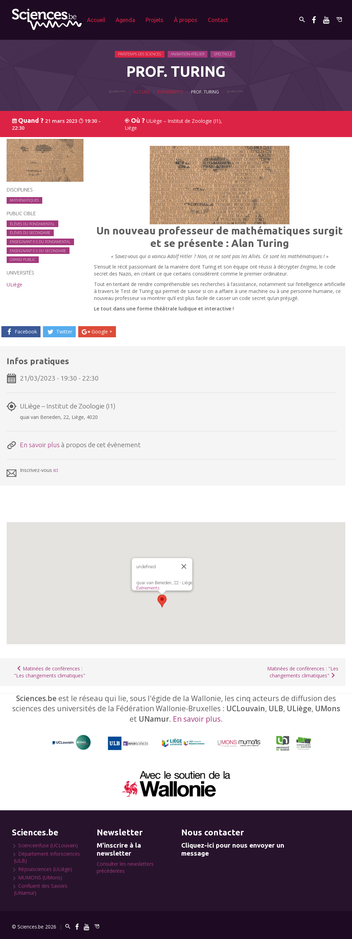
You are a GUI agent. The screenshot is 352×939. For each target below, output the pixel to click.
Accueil (96, 20)
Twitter (59, 331)
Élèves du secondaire (30, 232)
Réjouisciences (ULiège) (45, 869)
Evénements (170, 92)
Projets (154, 20)
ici (55, 470)
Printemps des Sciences (140, 54)
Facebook (21, 331)
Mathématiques (24, 200)
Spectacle (224, 54)
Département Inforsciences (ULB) (47, 857)
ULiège (14, 284)
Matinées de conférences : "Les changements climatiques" (49, 672)
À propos (185, 20)
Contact (218, 20)
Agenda (125, 20)
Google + (97, 331)
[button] (162, 601)
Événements (148, 588)
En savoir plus (40, 445)
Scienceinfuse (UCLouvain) (48, 845)
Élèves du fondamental (32, 223)
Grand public (22, 259)
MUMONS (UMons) (40, 877)
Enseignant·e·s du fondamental (40, 241)
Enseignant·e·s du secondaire (38, 250)
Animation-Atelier (188, 54)
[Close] (184, 566)
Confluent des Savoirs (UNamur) (40, 889)
